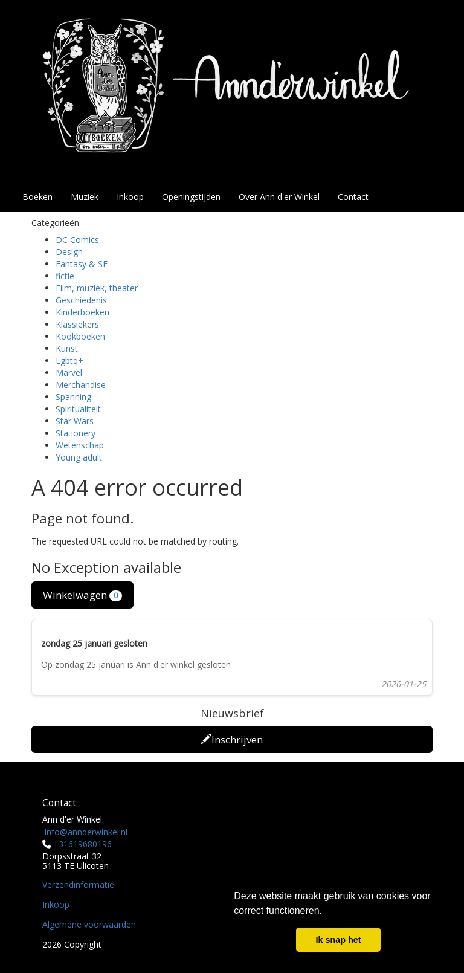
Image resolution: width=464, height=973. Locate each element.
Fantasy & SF (82, 264)
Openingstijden (191, 196)
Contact (353, 196)
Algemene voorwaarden (89, 924)
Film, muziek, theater (97, 288)
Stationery (75, 433)
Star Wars (75, 421)
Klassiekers (77, 324)
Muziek (84, 196)
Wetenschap (80, 445)
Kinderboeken (82, 312)
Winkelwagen (82, 595)
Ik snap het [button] (338, 940)
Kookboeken (80, 336)
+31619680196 (82, 844)
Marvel (69, 372)
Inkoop (130, 196)
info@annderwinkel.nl (86, 832)
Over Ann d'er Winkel (279, 196)
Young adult (79, 457)
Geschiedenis (81, 300)
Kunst (67, 348)
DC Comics (77, 239)
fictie (65, 276)
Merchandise (81, 384)
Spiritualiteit (78, 409)
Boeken (37, 196)
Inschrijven (232, 739)
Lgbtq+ (69, 360)
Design (69, 251)
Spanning (73, 396)
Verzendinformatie (78, 884)
